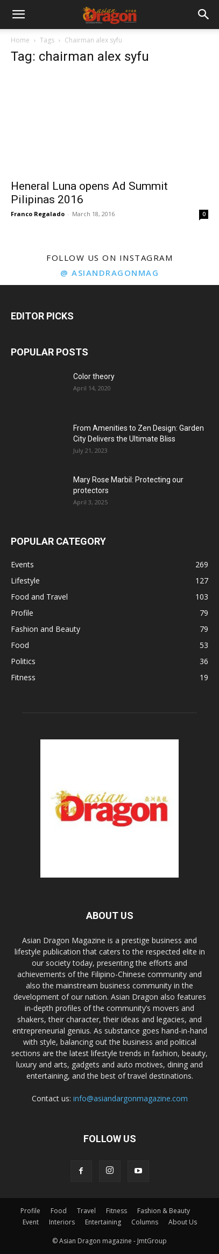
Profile (30, 1210)
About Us (182, 1222)
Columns (144, 1222)
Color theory (94, 376)
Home (20, 40)
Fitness (116, 1210)
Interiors (62, 1222)
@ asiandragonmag (109, 272)
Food (59, 1210)
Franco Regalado (38, 214)
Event (31, 1222)
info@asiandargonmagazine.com (130, 1098)
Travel (86, 1210)
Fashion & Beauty (163, 1210)
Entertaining (103, 1222)
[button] (18, 14)
